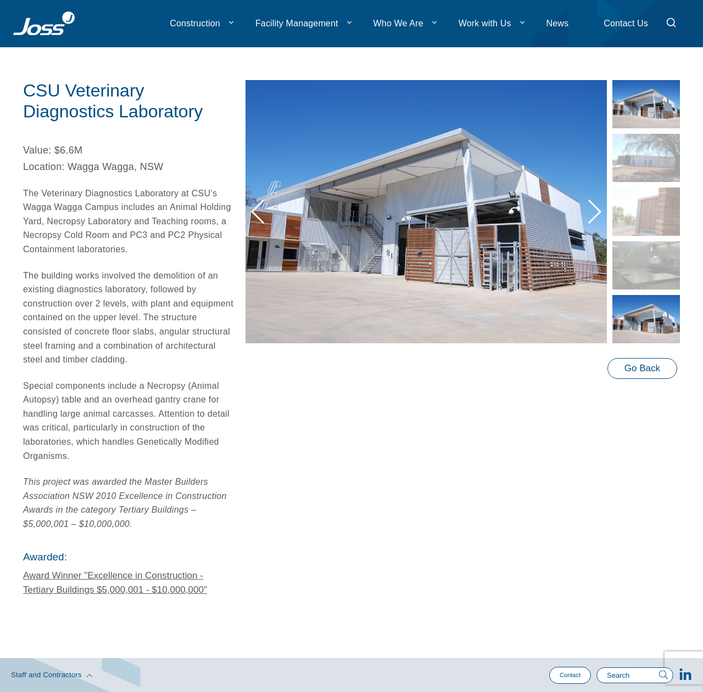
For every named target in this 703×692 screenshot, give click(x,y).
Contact (570, 675)
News (557, 23)
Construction (195, 23)
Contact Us (626, 23)
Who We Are (398, 23)
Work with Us (485, 23)
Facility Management (296, 23)
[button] (594, 212)
